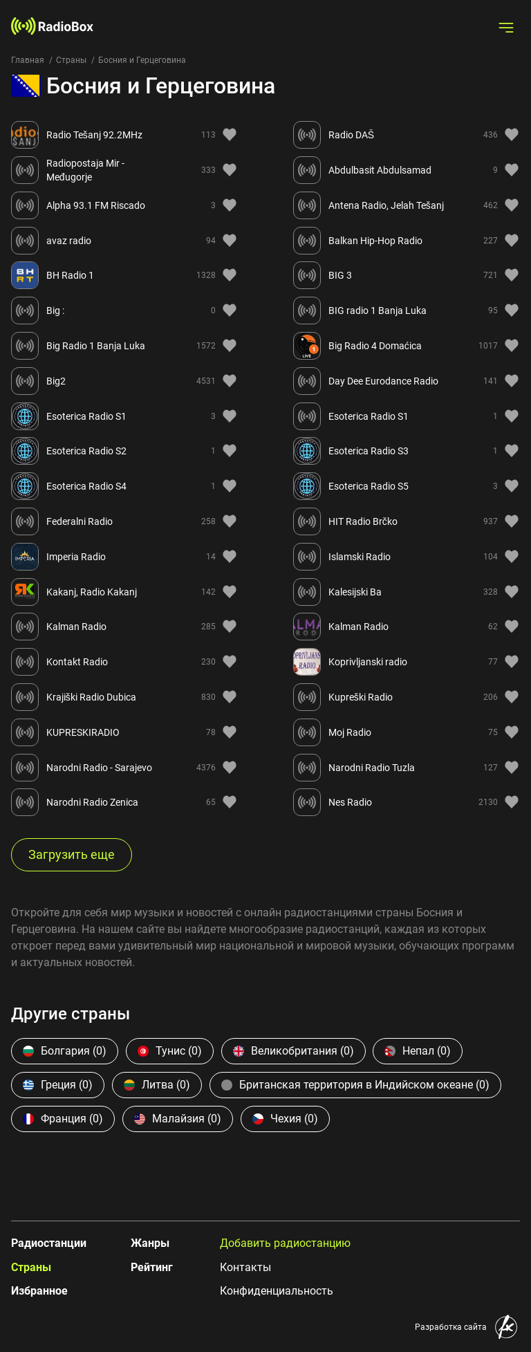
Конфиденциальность (276, 1290)
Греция (58, 1084)
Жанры (150, 1243)
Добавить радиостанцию (285, 1243)
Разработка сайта (451, 1327)
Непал (417, 1050)
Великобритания (293, 1050)
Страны (71, 60)
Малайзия (177, 1118)
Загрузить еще (71, 854)
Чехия (285, 1118)
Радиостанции (48, 1243)
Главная (27, 60)
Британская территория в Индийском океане (355, 1084)
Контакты (245, 1267)
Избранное (39, 1290)
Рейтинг (152, 1267)
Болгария (64, 1050)
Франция (63, 1118)
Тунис (170, 1050)
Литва (157, 1084)
